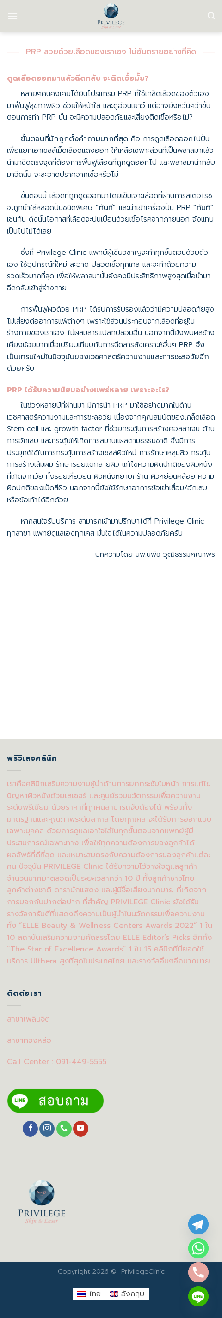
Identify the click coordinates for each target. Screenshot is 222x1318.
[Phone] (198, 1272)
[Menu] (12, 16)
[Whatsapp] (198, 1248)
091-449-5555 (81, 1061)
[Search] (211, 16)
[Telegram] (198, 1224)
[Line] (198, 1296)
